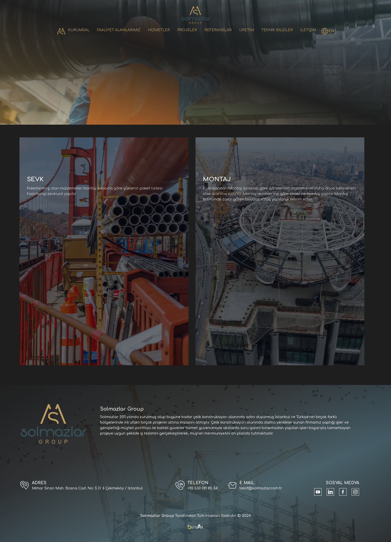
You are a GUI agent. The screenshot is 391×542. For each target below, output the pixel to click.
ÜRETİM (246, 30)
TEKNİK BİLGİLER (277, 30)
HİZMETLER (159, 30)
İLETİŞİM (308, 30)
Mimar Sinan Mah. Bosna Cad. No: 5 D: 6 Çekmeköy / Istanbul (87, 488)
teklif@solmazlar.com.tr (260, 488)
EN (331, 31)
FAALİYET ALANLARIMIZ (118, 30)
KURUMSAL (79, 30)
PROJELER (187, 30)
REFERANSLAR (218, 30)
